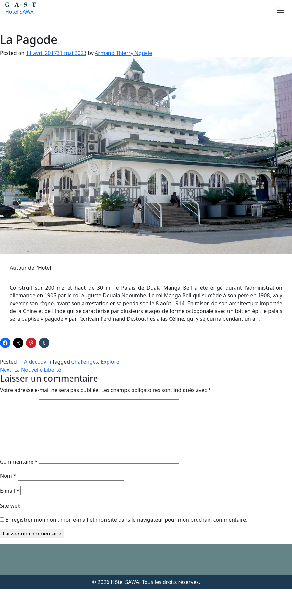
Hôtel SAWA (19, 11)
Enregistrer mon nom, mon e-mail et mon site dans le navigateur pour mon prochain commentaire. (126, 519)
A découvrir (38, 361)
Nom (8, 475)
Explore (110, 361)
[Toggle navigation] (278, 10)
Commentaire (19, 461)
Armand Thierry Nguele (123, 53)
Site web (10, 505)
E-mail (9, 490)
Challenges (84, 361)
